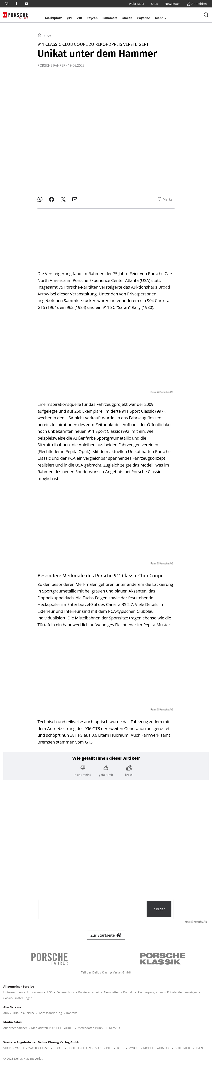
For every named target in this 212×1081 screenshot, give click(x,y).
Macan (127, 18)
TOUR (120, 1051)
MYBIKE (134, 1051)
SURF (98, 1051)
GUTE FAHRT (183, 1051)
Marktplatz (53, 18)
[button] (161, 18)
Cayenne (143, 18)
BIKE (109, 1051)
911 (69, 18)
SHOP (7, 1051)
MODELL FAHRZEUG (156, 1051)
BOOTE (58, 1051)
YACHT (19, 1051)
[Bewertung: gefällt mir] (106, 767)
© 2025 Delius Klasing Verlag (23, 1062)
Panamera (109, 18)
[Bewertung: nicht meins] (83, 767)
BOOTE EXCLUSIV (79, 1051)
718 (79, 18)
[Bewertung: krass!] (129, 767)
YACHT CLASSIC (38, 1051)
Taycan (92, 18)
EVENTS (201, 1051)
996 (49, 87)
